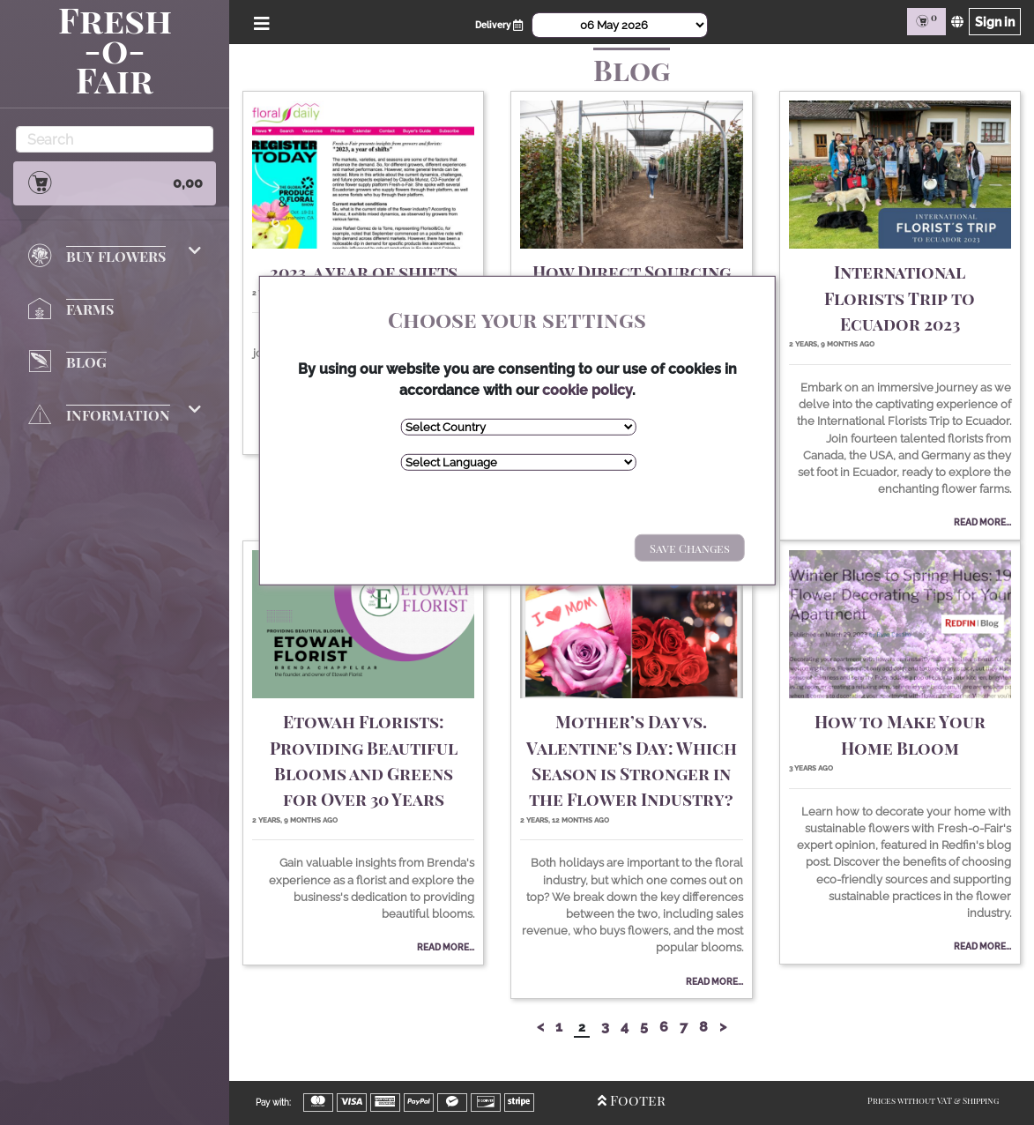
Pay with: (273, 1102)
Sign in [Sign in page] (995, 21)
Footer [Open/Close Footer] (632, 1100)
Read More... (982, 522)
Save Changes (690, 547)
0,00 (114, 182)
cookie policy (587, 389)
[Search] (114, 139)
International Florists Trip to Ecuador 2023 (899, 297)
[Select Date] (620, 25)
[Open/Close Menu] (258, 22)
